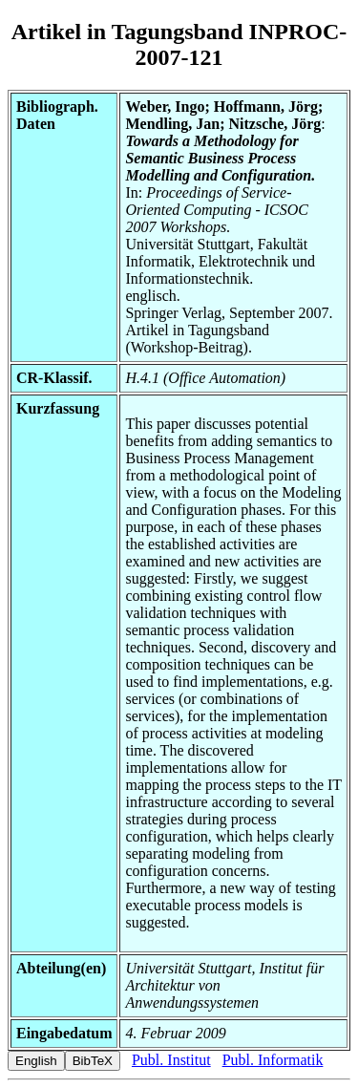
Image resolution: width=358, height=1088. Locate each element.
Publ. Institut (171, 1060)
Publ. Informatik (273, 1060)
